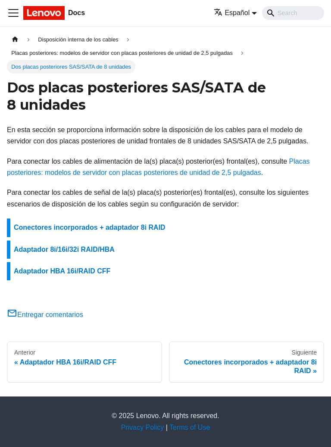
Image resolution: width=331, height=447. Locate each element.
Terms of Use (189, 427)
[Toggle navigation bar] (13, 12)
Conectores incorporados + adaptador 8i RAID (90, 227)
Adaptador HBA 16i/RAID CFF (62, 271)
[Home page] (15, 39)
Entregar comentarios (45, 314)
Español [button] (232, 12)
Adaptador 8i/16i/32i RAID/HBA (64, 249)
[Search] (293, 13)
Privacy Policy (142, 427)
